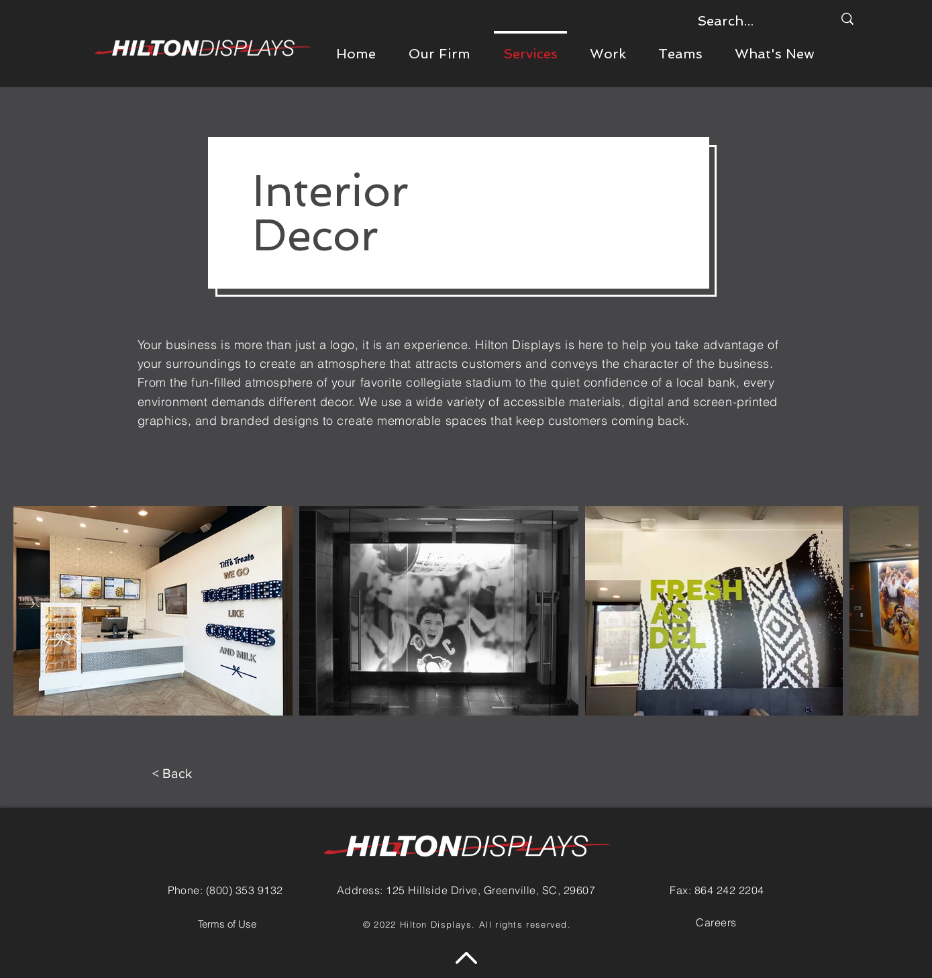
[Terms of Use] (227, 924)
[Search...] (755, 21)
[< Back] (172, 773)
